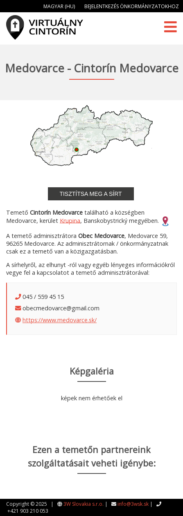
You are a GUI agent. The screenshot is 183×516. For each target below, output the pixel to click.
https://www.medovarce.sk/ (60, 320)
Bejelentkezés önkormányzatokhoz (131, 6)
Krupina (70, 220)
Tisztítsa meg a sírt (90, 194)
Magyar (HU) (59, 6)
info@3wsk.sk (133, 503)
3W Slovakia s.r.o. (83, 503)
